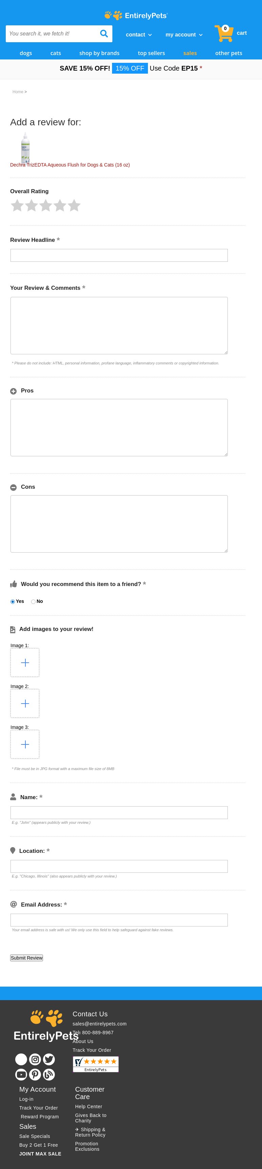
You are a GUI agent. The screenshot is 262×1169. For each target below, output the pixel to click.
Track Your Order (92, 1050)
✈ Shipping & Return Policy (90, 1132)
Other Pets (228, 53)
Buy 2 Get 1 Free (38, 1145)
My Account (184, 34)
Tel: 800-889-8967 (93, 1032)
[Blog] (49, 1075)
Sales (190, 53)
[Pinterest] (35, 1075)
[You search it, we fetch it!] (51, 33)
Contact (139, 34)
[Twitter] (49, 1059)
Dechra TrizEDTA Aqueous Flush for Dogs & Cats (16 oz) (70, 165)
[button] (17, 205)
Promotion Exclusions (87, 1146)
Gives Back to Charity (91, 1118)
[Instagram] (35, 1059)
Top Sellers (151, 53)
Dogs (26, 53)
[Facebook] (21, 1059)
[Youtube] (21, 1075)
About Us (83, 1041)
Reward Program (40, 1116)
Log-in (26, 1099)
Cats (55, 53)
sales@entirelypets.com (100, 1023)
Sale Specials (34, 1136)
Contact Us (90, 1014)
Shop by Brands (100, 53)
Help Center (88, 1106)
